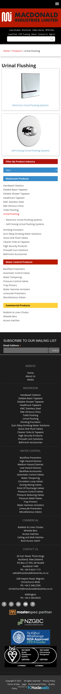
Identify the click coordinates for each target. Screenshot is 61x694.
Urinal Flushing (11, 213)
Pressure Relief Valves (30, 498)
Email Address (12, 345)
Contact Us (43, 34)
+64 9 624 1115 (32, 569)
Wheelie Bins (10, 316)
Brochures (26, 30)
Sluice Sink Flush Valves (15, 237)
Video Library (38, 30)
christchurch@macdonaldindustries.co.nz (30, 588)
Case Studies (14, 30)
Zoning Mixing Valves (30, 484)
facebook (4, 604)
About (34, 34)
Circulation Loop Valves (30, 481)
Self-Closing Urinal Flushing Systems (31, 150)
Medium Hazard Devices (30, 464)
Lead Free (12, 34)
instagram (11, 604)
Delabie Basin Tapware (15, 189)
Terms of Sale (13, 684)
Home (6, 50)
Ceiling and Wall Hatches (30, 537)
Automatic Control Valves (16, 273)
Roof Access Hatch (30, 540)
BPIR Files (50, 30)
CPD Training (24, 34)
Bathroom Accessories (15, 254)
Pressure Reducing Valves (30, 494)
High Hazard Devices (30, 461)
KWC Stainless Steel (13, 201)
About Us (30, 376)
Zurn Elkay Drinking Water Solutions (22, 233)
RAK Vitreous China (13, 205)
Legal (24, 684)
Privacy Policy (49, 680)
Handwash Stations (13, 185)
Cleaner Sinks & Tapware (16, 241)
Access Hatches (11, 320)
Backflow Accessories (30, 471)
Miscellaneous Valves (14, 297)
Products (17, 50)
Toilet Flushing (11, 209)
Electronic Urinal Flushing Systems (30, 105)
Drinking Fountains (13, 229)
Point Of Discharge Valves (30, 488)
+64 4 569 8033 (32, 597)
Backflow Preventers (14, 268)
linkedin (18, 604)
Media (30, 379)
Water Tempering (12, 277)
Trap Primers (10, 285)
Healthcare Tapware (14, 197)
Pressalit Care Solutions (15, 250)
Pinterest (32, 604)
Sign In (52, 34)
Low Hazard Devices (30, 467)
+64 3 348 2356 (32, 585)
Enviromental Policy (37, 684)
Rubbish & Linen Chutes (16, 312)
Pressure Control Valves (15, 281)
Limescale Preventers (14, 293)
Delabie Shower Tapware (16, 193)
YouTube (26, 604)
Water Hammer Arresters (16, 289)
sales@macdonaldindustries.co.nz (30, 572)
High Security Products (15, 246)
